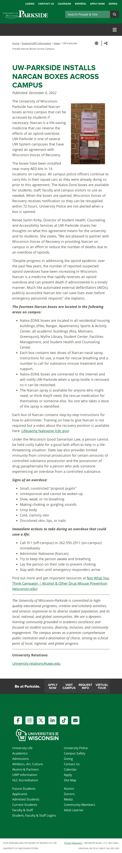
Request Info (85, 686)
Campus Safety (74, 753)
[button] (97, 43)
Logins (29, 3)
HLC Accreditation (25, 780)
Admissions (20, 759)
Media (68, 799)
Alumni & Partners (25, 769)
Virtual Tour (102, 686)
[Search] (87, 14)
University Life (22, 748)
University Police (76, 748)
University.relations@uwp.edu (36, 663)
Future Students (24, 789)
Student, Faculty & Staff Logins (34, 815)
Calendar (64, 3)
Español (80, 3)
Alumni (69, 789)
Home (15, 43)
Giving (113, 3)
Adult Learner (74, 810)
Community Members (79, 805)
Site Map (70, 780)
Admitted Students (25, 799)
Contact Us (46, 3)
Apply (68, 775)
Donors (69, 794)
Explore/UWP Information (36, 43)
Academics (20, 753)
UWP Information (24, 775)
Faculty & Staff (22, 810)
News (57, 43)
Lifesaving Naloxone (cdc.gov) (45, 431)
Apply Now (97, 3)
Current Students (24, 805)
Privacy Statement (73, 843)
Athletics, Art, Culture (27, 764)
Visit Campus (69, 686)
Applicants (19, 794)
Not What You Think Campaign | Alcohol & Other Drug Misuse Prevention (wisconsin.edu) (60, 583)
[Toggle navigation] (114, 29)
